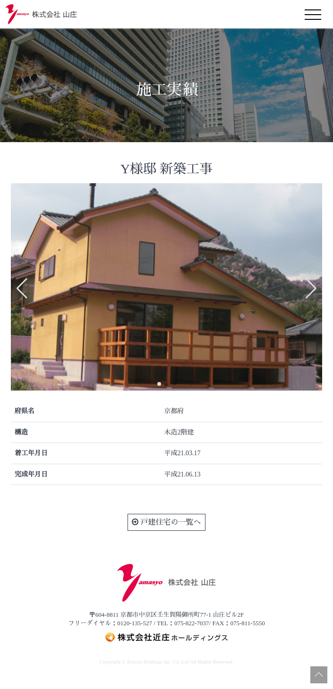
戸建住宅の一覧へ (166, 522)
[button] (159, 384)
